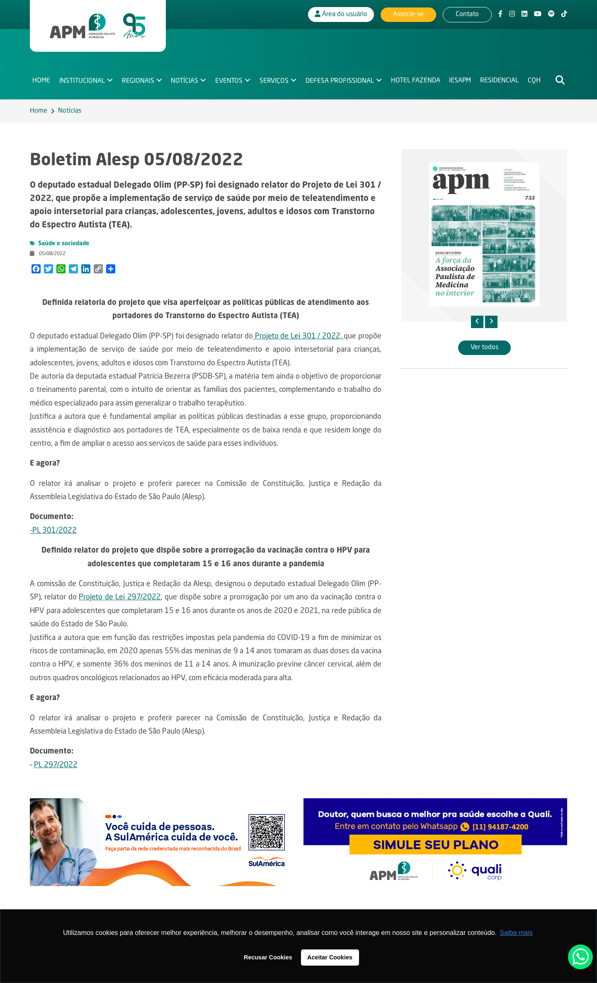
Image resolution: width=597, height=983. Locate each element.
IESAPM (460, 81)
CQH (534, 81)
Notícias (184, 81)
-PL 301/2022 (53, 530)
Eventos (229, 81)
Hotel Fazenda (415, 81)
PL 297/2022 (56, 765)
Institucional (82, 81)
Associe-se (408, 14)
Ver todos (484, 347)
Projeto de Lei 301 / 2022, (298, 336)
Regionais (138, 81)
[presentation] (477, 322)
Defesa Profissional (340, 81)
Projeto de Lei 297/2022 (119, 597)
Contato (467, 14)
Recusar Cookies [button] (268, 957)
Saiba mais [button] (516, 932)
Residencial (499, 81)
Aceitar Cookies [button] (329, 957)
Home (41, 81)
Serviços (274, 81)
